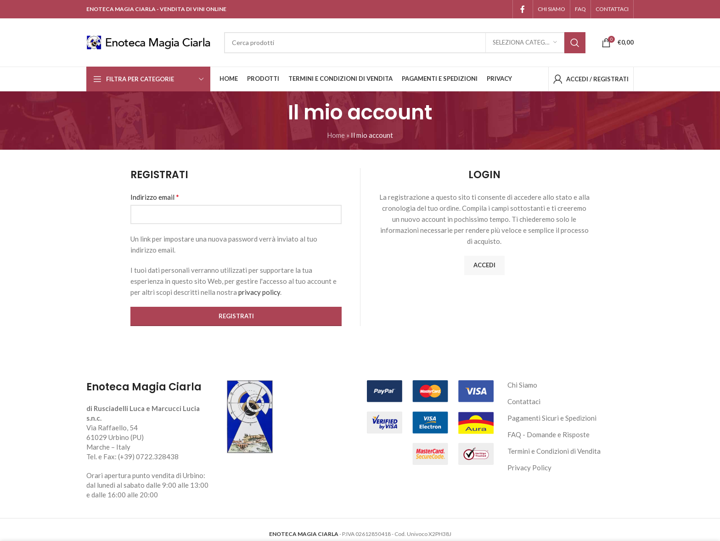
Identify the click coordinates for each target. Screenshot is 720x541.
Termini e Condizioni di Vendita (554, 451)
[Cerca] (404, 42)
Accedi (484, 265)
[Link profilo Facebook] (523, 9)
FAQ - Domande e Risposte (548, 434)
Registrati (236, 316)
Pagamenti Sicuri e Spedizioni (551, 418)
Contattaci (523, 401)
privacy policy (259, 292)
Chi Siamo (522, 385)
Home (336, 135)
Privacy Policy (529, 467)
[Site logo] (150, 41)
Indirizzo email (154, 196)
